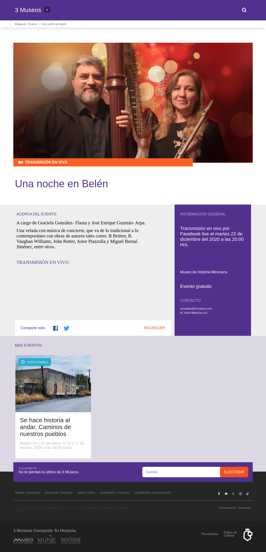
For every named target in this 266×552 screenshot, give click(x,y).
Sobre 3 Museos (27, 492)
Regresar (154, 328)
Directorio (86, 492)
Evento (32, 24)
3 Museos (28, 10)
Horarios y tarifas (115, 492)
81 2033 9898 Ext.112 (194, 312)
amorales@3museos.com (196, 308)
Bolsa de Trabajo (59, 492)
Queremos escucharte (153, 492)
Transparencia (227, 507)
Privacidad (244, 507)
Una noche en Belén (53, 24)
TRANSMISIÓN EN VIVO (42, 262)
